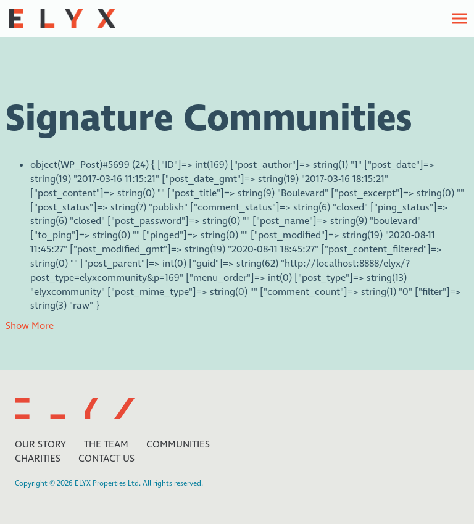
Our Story (40, 444)
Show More (30, 326)
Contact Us (106, 458)
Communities (178, 444)
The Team (106, 444)
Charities (37, 458)
